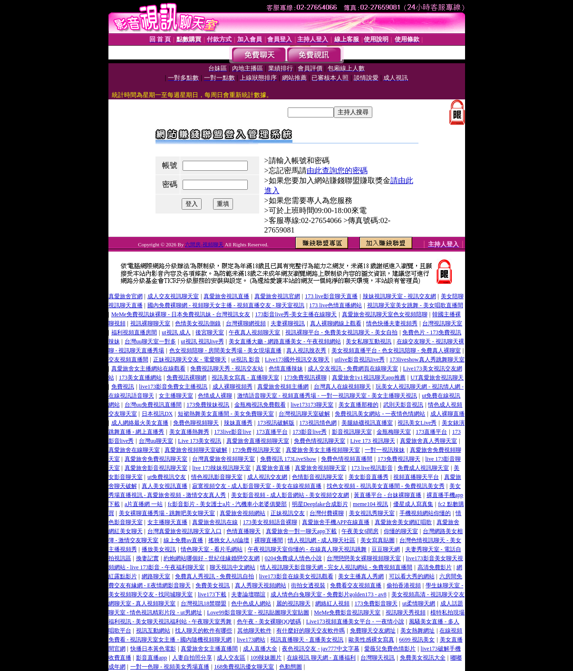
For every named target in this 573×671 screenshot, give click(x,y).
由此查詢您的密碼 (337, 170)
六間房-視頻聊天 (204, 244)
